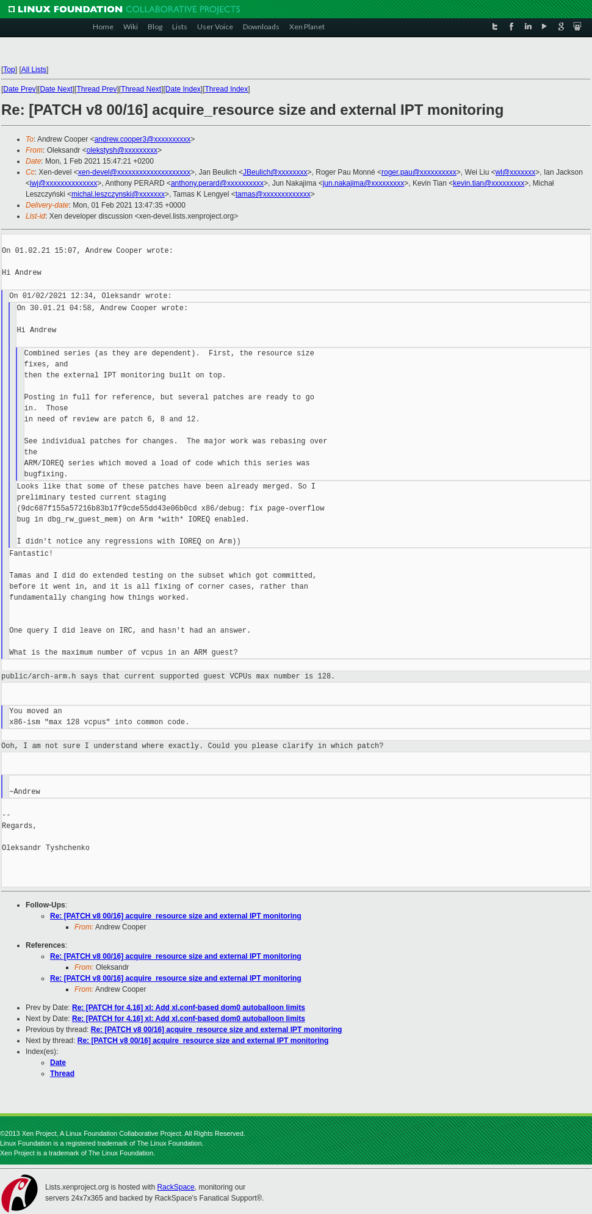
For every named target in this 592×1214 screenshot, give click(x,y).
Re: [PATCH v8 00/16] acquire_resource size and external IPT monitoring (175, 916)
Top (9, 69)
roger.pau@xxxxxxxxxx (419, 172)
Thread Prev (96, 89)
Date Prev (19, 89)
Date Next (56, 89)
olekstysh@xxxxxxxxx (122, 150)
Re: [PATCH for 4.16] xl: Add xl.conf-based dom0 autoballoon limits (188, 1007)
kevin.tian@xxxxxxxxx (488, 183)
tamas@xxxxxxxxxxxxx (273, 194)
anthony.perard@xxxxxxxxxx (217, 183)
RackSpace (175, 1187)
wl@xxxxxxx (516, 172)
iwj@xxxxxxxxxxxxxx (63, 183)
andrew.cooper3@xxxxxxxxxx (143, 139)
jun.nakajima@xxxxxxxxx (364, 183)
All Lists (33, 69)
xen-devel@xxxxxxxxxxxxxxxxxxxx (134, 172)
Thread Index (226, 89)
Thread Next (141, 89)
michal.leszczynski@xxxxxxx (118, 194)
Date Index (183, 89)
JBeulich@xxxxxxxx (275, 172)
